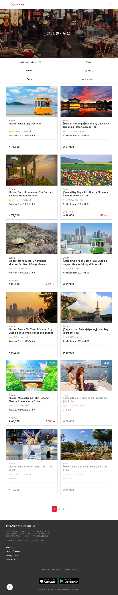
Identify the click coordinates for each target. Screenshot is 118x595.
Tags (29, 79)
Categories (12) (88, 70)
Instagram (56, 570)
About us (10, 547)
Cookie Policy (12, 559)
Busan (88, 62)
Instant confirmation (27, 62)
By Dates (29, 70)
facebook (45, 570)
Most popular (88, 79)
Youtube (66, 570)
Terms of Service (13, 551)
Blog (75, 570)
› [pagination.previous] (69, 508)
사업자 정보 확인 (42, 536)
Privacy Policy (12, 555)
